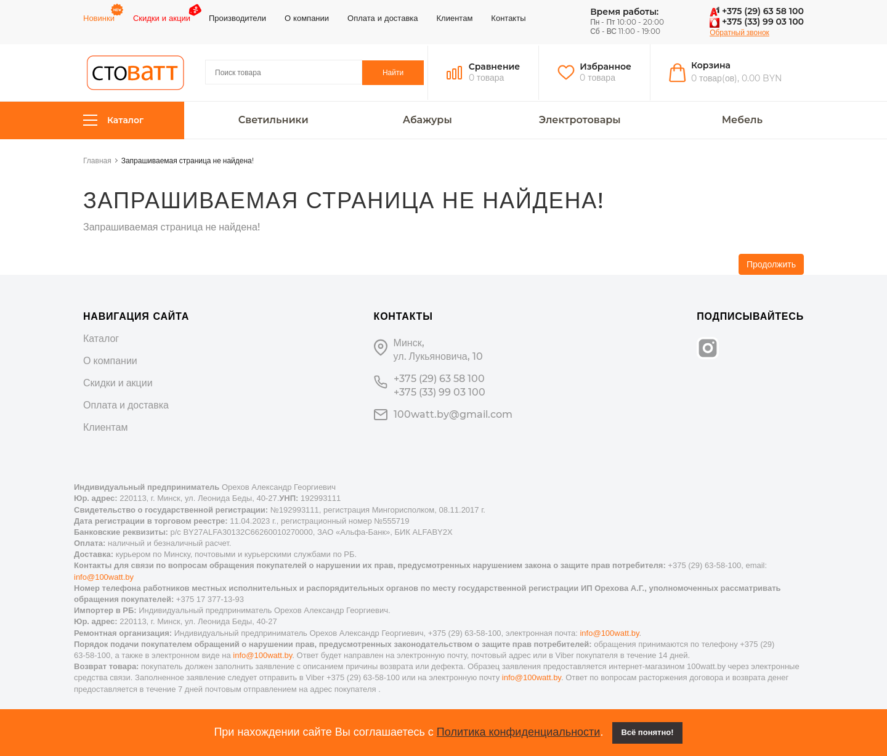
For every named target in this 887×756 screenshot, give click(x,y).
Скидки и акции (161, 18)
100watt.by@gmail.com (453, 414)
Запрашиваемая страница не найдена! (187, 160)
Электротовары (580, 120)
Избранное (605, 66)
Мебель (742, 120)
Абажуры (427, 120)
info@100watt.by (104, 577)
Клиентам (455, 18)
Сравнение (494, 66)
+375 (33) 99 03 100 (757, 21)
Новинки (99, 18)
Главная (97, 160)
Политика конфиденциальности (519, 732)
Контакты (508, 18)
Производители (237, 18)
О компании (307, 18)
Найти (393, 72)
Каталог (113, 120)
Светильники (273, 120)
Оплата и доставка (382, 18)
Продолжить (771, 264)
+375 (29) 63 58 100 (757, 11)
